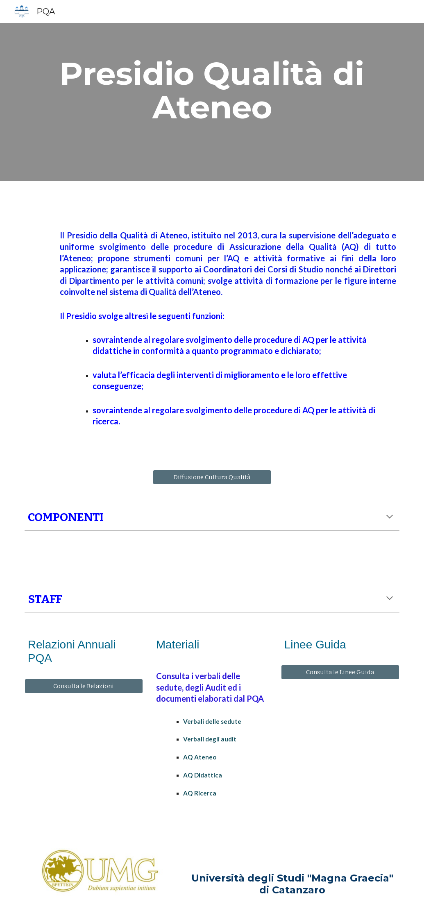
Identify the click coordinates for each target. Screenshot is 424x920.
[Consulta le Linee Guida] (340, 672)
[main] (212, 90)
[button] (389, 517)
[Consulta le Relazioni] (84, 686)
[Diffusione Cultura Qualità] (212, 477)
